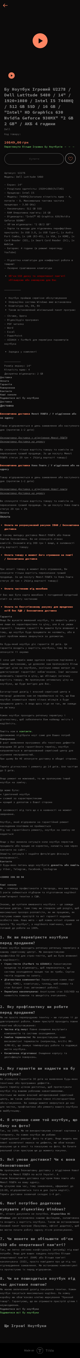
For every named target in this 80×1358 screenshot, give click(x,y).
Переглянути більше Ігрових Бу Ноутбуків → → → (39, 146)
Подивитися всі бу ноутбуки (19, 1312)
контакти (25, 731)
